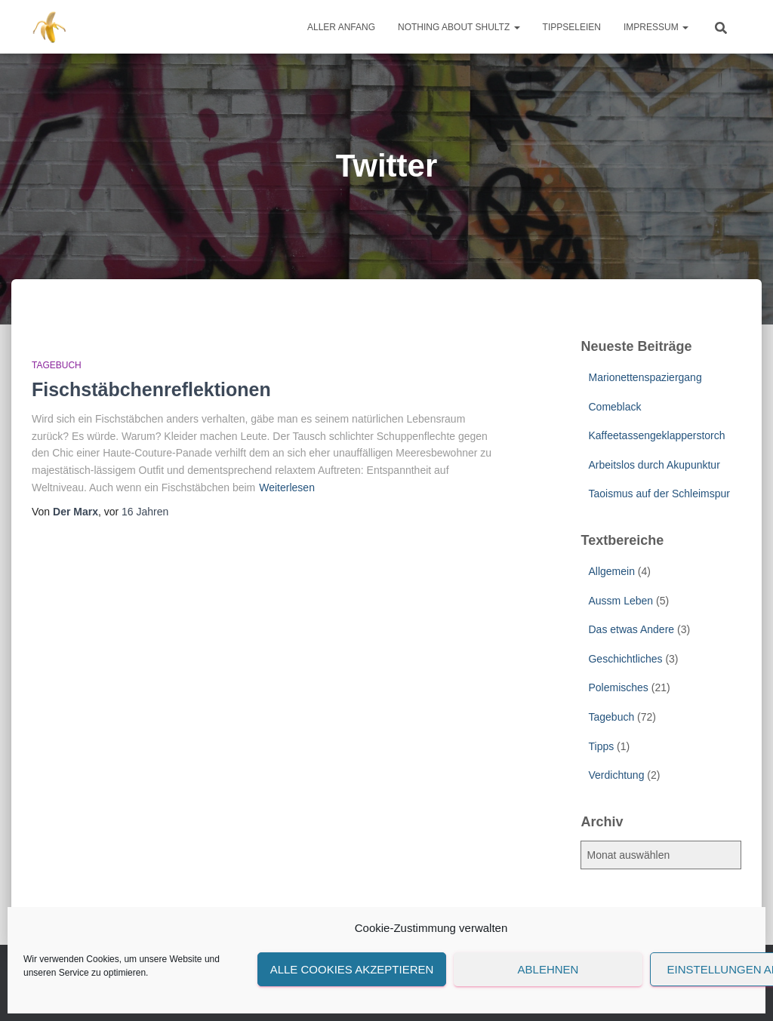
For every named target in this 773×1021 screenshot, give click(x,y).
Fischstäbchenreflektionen (151, 389)
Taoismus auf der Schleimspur (659, 493)
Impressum (656, 27)
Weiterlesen (287, 487)
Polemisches (618, 687)
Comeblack (614, 407)
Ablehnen (548, 969)
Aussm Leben (620, 601)
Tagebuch (57, 365)
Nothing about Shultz (459, 27)
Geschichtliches (625, 659)
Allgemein (611, 571)
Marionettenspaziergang (644, 377)
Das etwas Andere (631, 629)
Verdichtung (616, 775)
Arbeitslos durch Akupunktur (653, 465)
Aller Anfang (341, 27)
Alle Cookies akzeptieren (352, 969)
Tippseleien (572, 27)
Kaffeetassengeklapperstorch (656, 435)
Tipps (601, 746)
